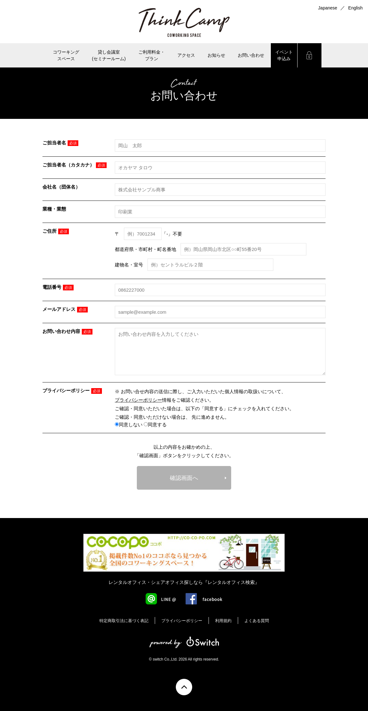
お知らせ (216, 55)
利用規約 (223, 620)
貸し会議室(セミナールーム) (108, 55)
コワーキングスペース (66, 55)
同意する (155, 424)
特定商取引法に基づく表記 (123, 620)
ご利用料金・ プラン (151, 55)
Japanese (327, 7)
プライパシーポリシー (138, 400)
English (355, 7)
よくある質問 (256, 620)
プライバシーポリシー (181, 620)
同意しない (128, 424)
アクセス (186, 55)
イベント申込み (284, 55)
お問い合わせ (251, 55)
